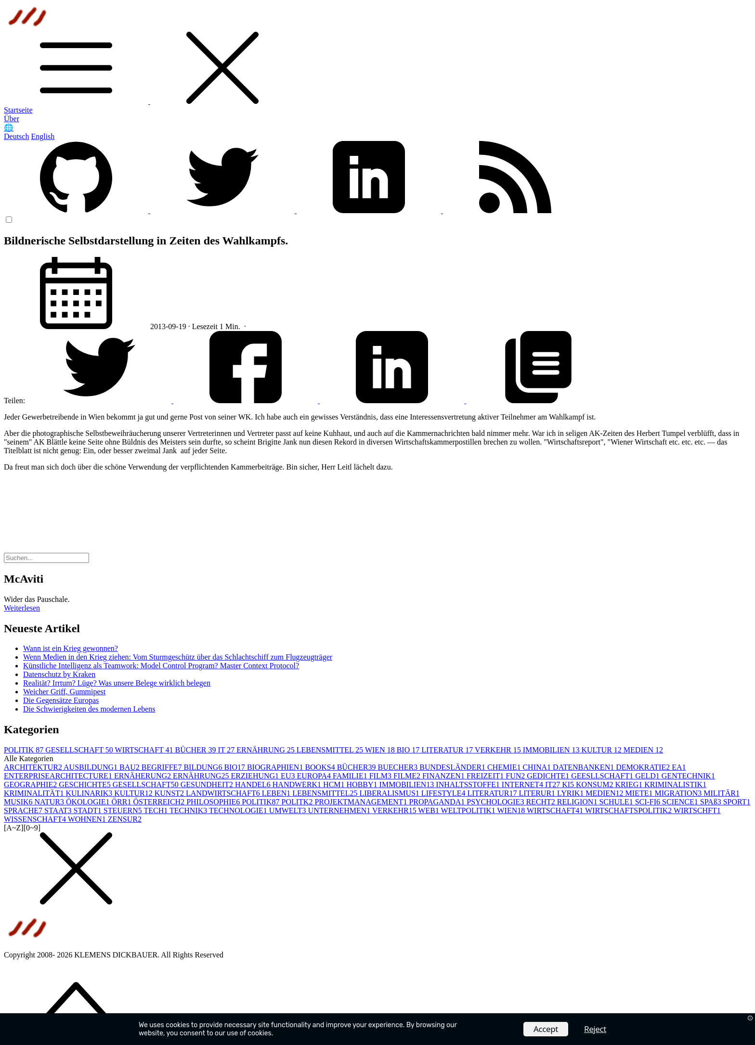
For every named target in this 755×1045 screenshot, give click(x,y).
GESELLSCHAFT (80, 750)
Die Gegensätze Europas (61, 700)
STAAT (59, 810)
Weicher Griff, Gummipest (64, 692)
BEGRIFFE (163, 767)
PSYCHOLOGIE (496, 802)
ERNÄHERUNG (143, 776)
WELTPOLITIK (469, 810)
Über (11, 119)
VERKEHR (499, 750)
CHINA (537, 767)
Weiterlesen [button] (22, 608)
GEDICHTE (549, 776)
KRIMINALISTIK (675, 784)
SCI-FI (648, 802)
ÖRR (122, 802)
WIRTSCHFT (697, 810)
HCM (334, 784)
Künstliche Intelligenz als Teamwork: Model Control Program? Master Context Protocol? (161, 666)
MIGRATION (678, 793)
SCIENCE (681, 802)
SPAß (711, 802)
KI (569, 784)
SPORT (737, 802)
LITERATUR (448, 750)
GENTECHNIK (688, 776)
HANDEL (254, 784)
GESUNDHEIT (208, 784)
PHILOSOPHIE (214, 802)
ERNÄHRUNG (266, 750)
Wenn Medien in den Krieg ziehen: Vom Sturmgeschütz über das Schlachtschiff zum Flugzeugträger (177, 657)
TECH (157, 810)
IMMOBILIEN (552, 750)
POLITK (297, 802)
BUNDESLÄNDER (453, 767)
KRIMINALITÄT (34, 793)
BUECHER (399, 767)
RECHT (541, 802)
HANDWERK (298, 784)
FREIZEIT (486, 776)
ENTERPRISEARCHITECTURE (59, 776)
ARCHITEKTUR (34, 767)
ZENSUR (125, 819)
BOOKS (321, 767)
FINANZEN (444, 776)
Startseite (18, 110)
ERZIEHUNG (256, 776)
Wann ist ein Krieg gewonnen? (70, 648)
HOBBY (363, 784)
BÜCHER (196, 750)
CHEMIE (504, 767)
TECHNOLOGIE (239, 810)
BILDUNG (203, 767)
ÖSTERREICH (159, 802)
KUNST (170, 793)
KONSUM (595, 784)
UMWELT (288, 810)
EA (679, 767)
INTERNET (523, 784)
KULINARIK (89, 793)
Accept (546, 1028)
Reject (595, 1028)
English (42, 136)
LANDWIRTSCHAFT (224, 793)
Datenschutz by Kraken (59, 674)
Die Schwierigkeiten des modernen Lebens (89, 709)
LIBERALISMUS (390, 793)
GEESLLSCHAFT (603, 776)
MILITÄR (721, 793)
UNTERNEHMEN (340, 810)
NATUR (50, 802)
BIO (409, 750)
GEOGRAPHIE (31, 784)
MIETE (640, 793)
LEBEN (277, 793)
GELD (648, 776)
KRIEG (629, 784)
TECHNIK (189, 810)
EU (289, 776)
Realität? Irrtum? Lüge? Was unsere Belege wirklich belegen (116, 683)
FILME (407, 776)
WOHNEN (88, 819)
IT (227, 750)
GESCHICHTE (86, 784)
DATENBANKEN (584, 767)
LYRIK (571, 793)
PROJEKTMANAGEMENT (361, 802)
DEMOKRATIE (644, 767)
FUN (516, 776)
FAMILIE (351, 776)
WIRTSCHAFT (145, 750)
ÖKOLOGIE (89, 802)
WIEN (381, 750)
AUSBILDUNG (91, 767)
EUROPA (315, 776)
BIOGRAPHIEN (276, 767)
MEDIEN (643, 750)
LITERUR (538, 793)
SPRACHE (24, 810)
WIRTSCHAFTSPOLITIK (629, 810)
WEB (429, 810)
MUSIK (19, 802)
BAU (130, 767)
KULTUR (602, 750)
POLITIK (24, 750)
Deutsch (16, 136)
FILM (381, 776)
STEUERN (124, 810)
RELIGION (578, 802)
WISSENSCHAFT (36, 819)
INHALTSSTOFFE (468, 784)
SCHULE (617, 802)
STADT (89, 810)
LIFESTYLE (444, 793)
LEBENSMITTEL (331, 750)
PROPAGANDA (438, 802)
